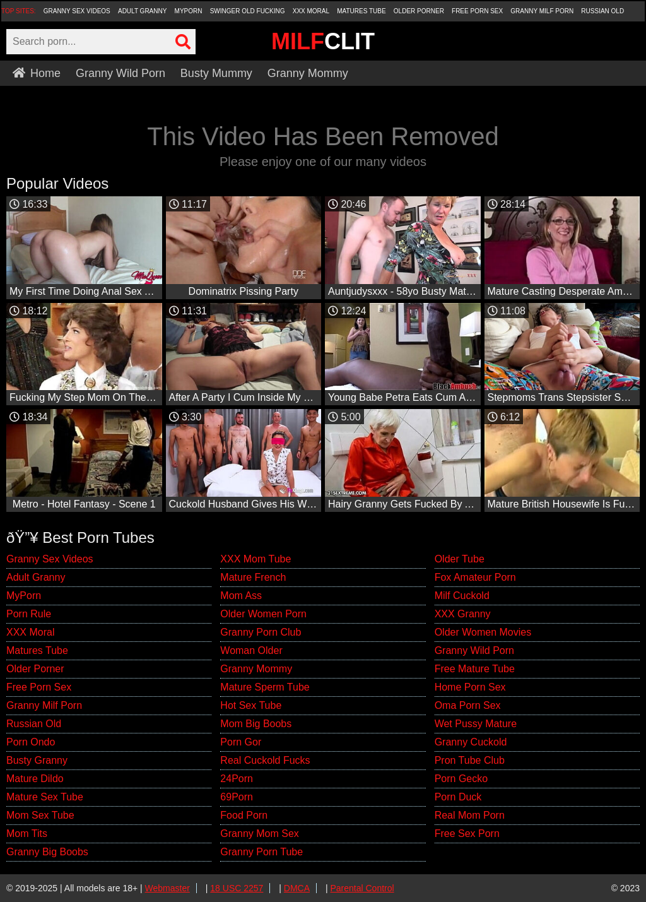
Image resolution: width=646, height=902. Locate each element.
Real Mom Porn (470, 815)
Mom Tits (26, 833)
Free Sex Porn (467, 833)
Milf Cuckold (462, 595)
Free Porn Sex (477, 11)
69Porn (236, 797)
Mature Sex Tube (44, 797)
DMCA (297, 888)
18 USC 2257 (236, 888)
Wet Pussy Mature (476, 723)
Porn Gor (240, 742)
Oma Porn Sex (468, 705)
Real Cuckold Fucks (265, 760)
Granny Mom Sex (259, 833)
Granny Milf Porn (541, 11)
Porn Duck (458, 797)
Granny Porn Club (260, 632)
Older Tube (459, 559)
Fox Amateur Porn (475, 577)
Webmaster (167, 888)
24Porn (236, 778)
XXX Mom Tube (255, 559)
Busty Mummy (216, 73)
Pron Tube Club (470, 760)
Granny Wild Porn (120, 73)
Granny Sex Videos (77, 11)
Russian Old (602, 11)
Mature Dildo (35, 778)
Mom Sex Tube (40, 815)
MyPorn (189, 11)
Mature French (253, 577)
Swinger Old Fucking (247, 11)
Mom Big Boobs (255, 723)
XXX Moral (311, 11)
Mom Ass (241, 595)
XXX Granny (463, 613)
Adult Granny (142, 11)
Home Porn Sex (470, 687)
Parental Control (362, 888)
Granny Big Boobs (47, 851)
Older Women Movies (483, 632)
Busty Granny (37, 760)
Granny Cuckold (471, 742)
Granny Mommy (307, 73)
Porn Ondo (30, 742)
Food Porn (243, 815)
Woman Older (251, 650)
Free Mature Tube (475, 668)
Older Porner (419, 11)
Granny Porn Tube (261, 851)
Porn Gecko (461, 778)
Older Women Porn (263, 613)
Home (37, 73)
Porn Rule (28, 613)
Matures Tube (361, 11)
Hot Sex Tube (250, 705)
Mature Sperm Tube (264, 687)
